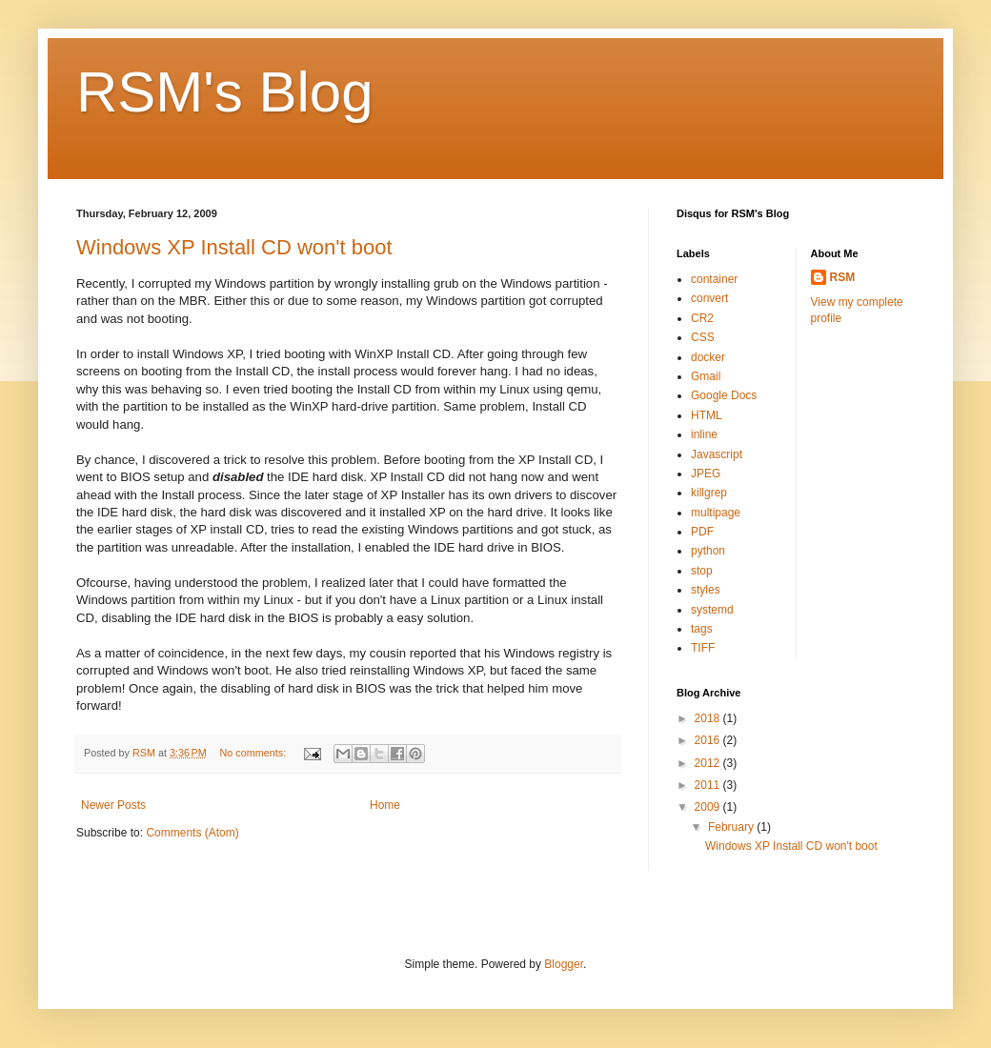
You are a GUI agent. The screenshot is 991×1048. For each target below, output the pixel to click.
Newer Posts (113, 805)
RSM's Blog (225, 92)
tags (702, 628)
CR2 (702, 318)
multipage (715, 512)
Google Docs (724, 395)
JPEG (705, 473)
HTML (706, 415)
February (732, 827)
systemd (712, 609)
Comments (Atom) (192, 832)
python (708, 550)
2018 (709, 718)
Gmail (705, 376)
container (714, 279)
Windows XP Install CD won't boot (234, 247)
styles (705, 589)
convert (709, 298)
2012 (709, 763)
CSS (703, 337)
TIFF (703, 648)
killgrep (709, 492)
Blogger (563, 964)
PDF (702, 531)
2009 (709, 807)
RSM (843, 277)
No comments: (255, 752)
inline (704, 434)
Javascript (716, 454)
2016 (709, 740)
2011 (709, 785)
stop (702, 570)
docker (708, 357)
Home (385, 805)
